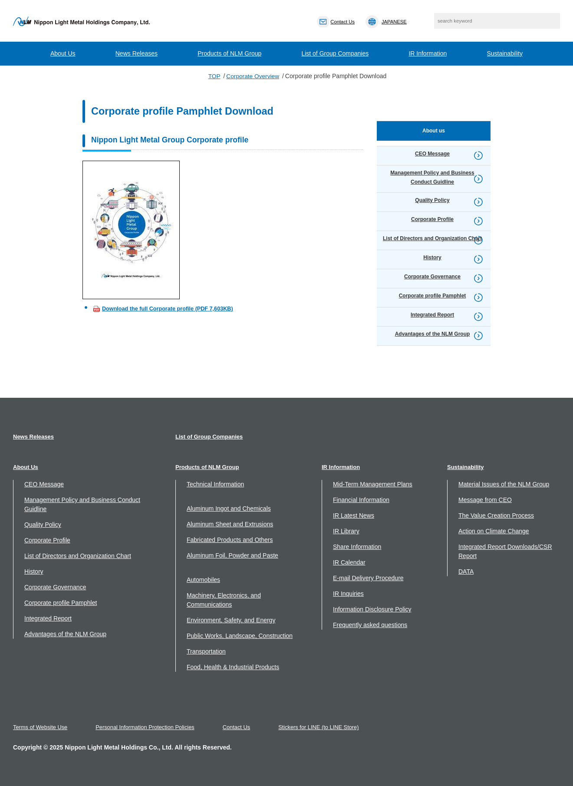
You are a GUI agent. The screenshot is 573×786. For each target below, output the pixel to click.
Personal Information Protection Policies (146, 727)
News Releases (136, 53)
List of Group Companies (335, 53)
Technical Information (215, 484)
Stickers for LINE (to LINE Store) (321, 727)
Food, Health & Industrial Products (233, 667)
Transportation (206, 651)
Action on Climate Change (493, 531)
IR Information (427, 53)
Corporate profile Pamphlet (60, 602)
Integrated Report (48, 618)
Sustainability (505, 53)
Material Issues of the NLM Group (503, 484)
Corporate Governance (55, 587)
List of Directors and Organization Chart (77, 555)
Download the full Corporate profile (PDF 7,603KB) (167, 308)
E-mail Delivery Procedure (368, 578)
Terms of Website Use (40, 727)
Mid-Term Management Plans (372, 484)
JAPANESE (397, 21)
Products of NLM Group (229, 53)
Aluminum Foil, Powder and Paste (232, 555)
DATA (466, 571)
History (33, 571)
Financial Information (361, 499)
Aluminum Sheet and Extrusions (230, 524)
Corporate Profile (47, 540)
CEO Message (44, 484)
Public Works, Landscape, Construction (240, 635)
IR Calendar (349, 562)
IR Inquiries (348, 593)
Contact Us (238, 727)
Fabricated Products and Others (230, 539)
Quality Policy (42, 524)
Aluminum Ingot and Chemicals (229, 508)
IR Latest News (353, 515)
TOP (213, 76)
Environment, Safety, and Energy (231, 620)
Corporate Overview (253, 76)
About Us (63, 53)
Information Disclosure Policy (372, 609)
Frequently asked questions (370, 624)
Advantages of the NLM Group (65, 634)
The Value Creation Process (496, 515)
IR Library (346, 531)
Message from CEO (485, 499)
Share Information (357, 546)
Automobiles (203, 579)
